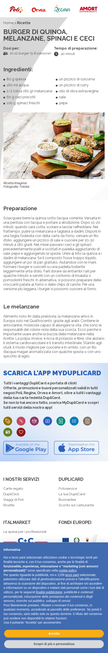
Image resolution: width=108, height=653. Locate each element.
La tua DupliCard (72, 494)
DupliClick (11, 494)
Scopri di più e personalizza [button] (54, 644)
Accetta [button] (54, 633)
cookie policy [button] (67, 570)
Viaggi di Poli (13, 500)
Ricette (8, 505)
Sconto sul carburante (76, 505)
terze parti (72, 575)
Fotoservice (68, 489)
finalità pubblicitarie (49, 592)
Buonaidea (67, 500)
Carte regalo (13, 489)
